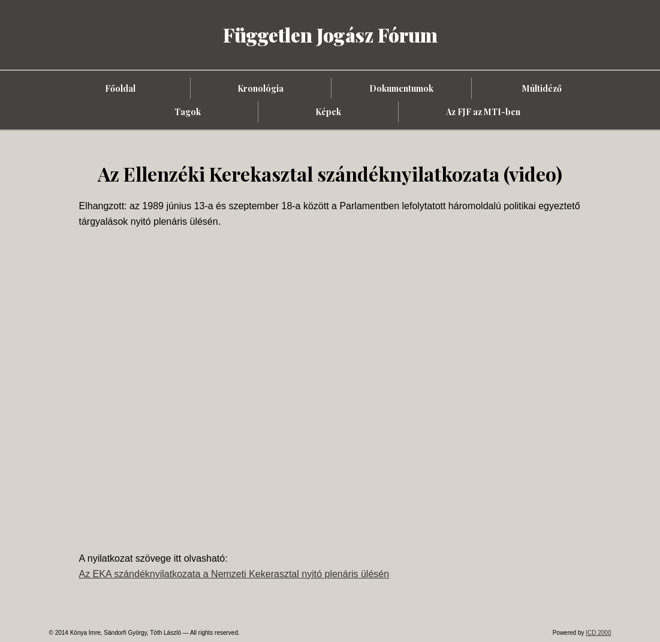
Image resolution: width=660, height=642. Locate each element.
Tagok (187, 111)
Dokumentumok (401, 88)
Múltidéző (542, 88)
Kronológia (260, 88)
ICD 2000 (598, 632)
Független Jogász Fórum (330, 34)
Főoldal (120, 88)
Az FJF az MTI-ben (483, 111)
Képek (328, 111)
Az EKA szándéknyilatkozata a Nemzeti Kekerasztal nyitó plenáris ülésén (234, 574)
